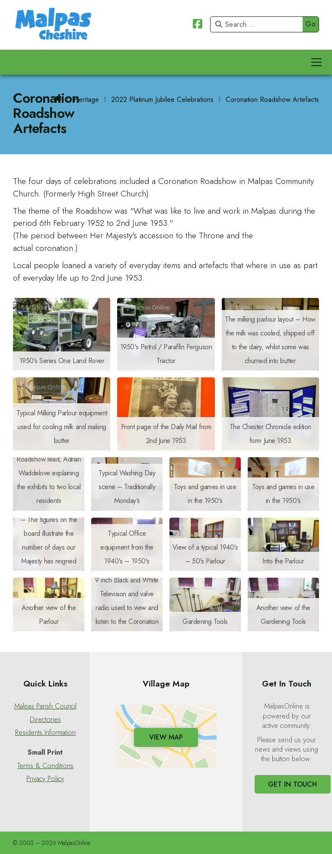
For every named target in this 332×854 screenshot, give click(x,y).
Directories (45, 719)
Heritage (86, 99)
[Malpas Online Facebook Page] (197, 25)
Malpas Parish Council (45, 706)
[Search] (259, 24)
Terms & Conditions (45, 766)
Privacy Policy (45, 779)
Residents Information (45, 732)
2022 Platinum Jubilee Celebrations (162, 99)
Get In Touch (292, 784)
